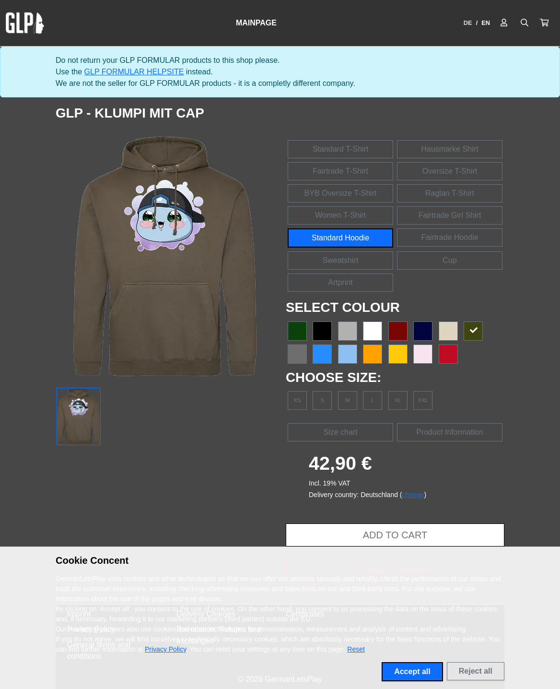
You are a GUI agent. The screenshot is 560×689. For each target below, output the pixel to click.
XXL (423, 400)
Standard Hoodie (340, 238)
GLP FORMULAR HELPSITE (134, 72)
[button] (544, 23)
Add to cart (395, 535)
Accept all (412, 671)
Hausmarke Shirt (449, 149)
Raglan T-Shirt (449, 193)
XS (297, 400)
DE (468, 22)
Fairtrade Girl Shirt (450, 215)
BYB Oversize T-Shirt (340, 193)
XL (398, 400)
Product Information (449, 432)
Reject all (475, 671)
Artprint (340, 282)
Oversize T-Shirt (449, 171)
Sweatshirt (341, 260)
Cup (449, 260)
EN (485, 22)
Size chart (340, 432)
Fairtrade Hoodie (449, 237)
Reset (356, 649)
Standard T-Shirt (340, 149)
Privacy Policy (165, 649)
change (413, 495)
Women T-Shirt (340, 215)
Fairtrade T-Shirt (340, 171)
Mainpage (256, 23)
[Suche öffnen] (524, 23)
